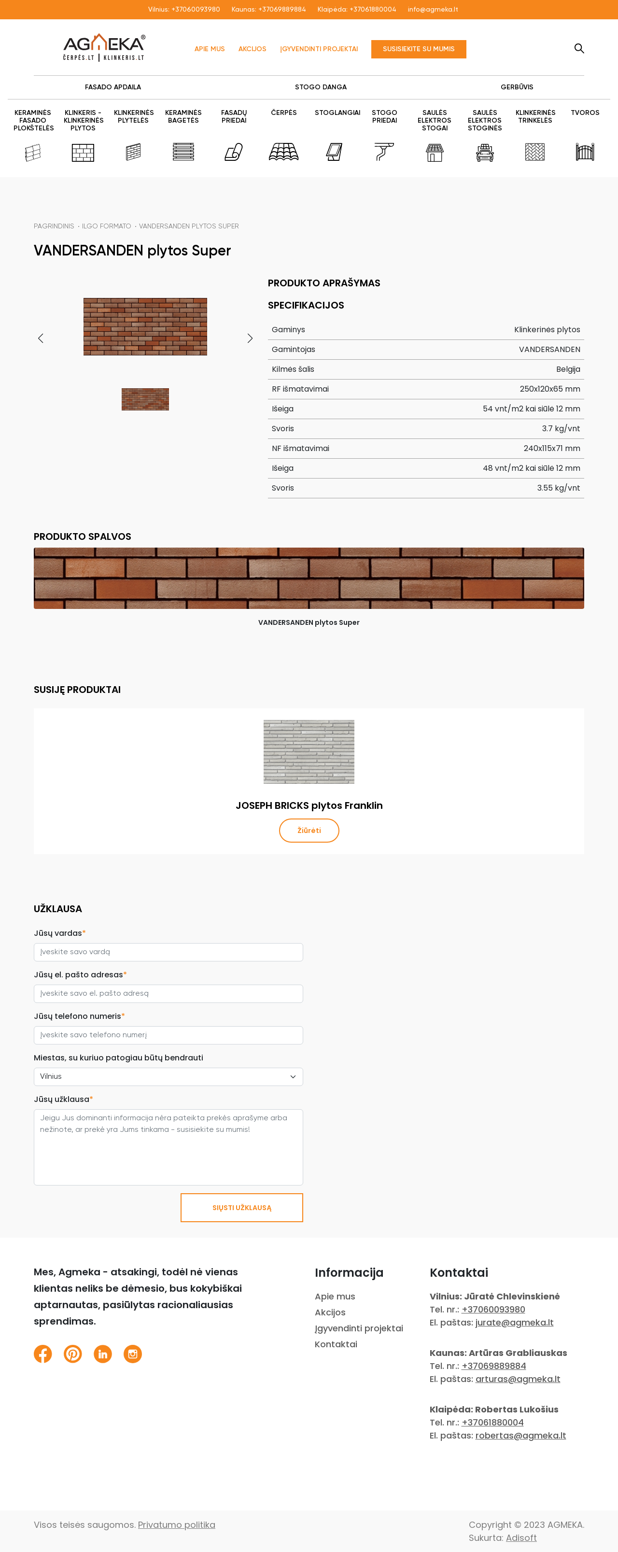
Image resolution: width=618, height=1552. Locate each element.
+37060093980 (195, 9)
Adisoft (521, 1538)
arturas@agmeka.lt (518, 1379)
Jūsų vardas (60, 933)
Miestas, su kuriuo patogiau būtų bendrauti (118, 1057)
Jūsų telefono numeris (79, 1016)
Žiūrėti (309, 830)
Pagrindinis (54, 226)
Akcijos (253, 49)
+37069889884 (282, 9)
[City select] (168, 1077)
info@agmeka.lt (433, 9)
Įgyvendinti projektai (319, 49)
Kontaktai (336, 1344)
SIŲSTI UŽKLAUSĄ (241, 1208)
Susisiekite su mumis (419, 49)
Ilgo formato (106, 226)
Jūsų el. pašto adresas (80, 974)
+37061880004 (373, 9)
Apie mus (210, 49)
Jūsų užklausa (63, 1099)
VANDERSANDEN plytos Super (189, 226)
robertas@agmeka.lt (521, 1435)
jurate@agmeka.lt (515, 1322)
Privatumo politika (176, 1525)
